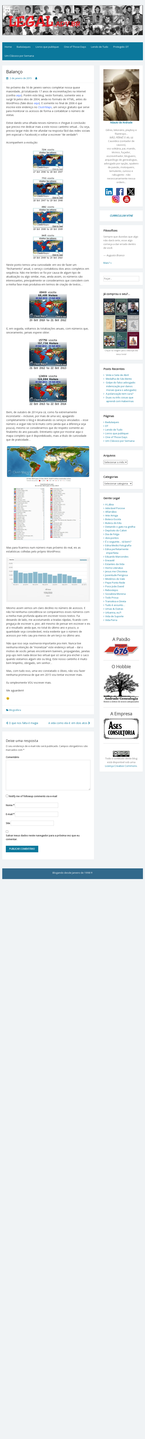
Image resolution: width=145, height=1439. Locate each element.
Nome (10, 805)
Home (8, 46)
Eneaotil (109, 560)
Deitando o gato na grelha (120, 526)
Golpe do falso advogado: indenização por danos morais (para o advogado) (121, 386)
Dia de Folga (112, 534)
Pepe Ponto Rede (115, 582)
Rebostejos (111, 590)
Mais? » (107, 262)
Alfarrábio (111, 511)
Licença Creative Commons (121, 766)
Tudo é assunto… (115, 605)
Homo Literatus (114, 568)
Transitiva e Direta (115, 601)
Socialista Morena (115, 593)
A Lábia (109, 504)
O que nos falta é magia (22, 723)
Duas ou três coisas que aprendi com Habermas (120, 399)
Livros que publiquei (47, 46)
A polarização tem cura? (119, 393)
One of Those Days (75, 46)
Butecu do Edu (113, 523)
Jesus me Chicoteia (116, 571)
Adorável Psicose (115, 508)
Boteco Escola (113, 519)
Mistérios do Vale (115, 579)
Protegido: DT (121, 46)
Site (8, 823)
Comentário (12, 757)
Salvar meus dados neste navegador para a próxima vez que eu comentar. (43, 837)
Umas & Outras (114, 608)
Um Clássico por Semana (19, 55)
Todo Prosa (111, 597)
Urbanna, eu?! (113, 612)
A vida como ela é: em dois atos (69, 723)
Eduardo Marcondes (116, 556)
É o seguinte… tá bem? (118, 541)
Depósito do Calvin (116, 530)
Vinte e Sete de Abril (117, 375)
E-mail (10, 814)
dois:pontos (112, 538)
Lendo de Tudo (99, 46)
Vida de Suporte (114, 616)
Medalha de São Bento (119, 378)
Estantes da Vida (114, 564)
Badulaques (24, 46)
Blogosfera (15, 710)
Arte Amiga (111, 515)
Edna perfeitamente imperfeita (116, 551)
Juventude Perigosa (116, 575)
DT (106, 426)
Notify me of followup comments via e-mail (33, 796)
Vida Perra (111, 620)
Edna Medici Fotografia (118, 545)
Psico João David (114, 586)
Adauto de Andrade (121, 122)
